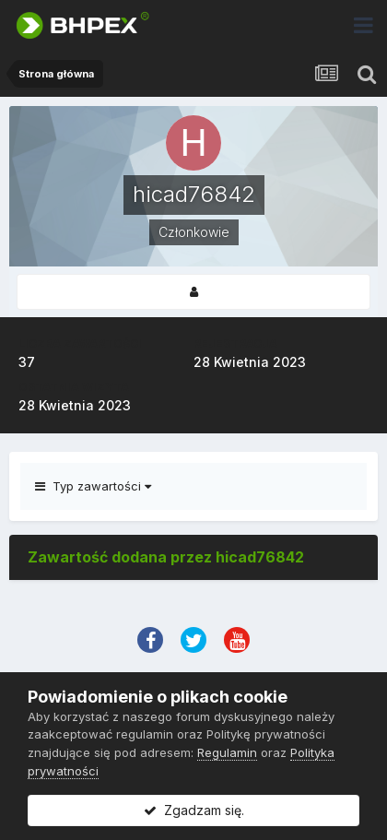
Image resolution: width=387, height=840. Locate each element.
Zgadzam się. (194, 810)
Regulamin (227, 752)
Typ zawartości (93, 486)
